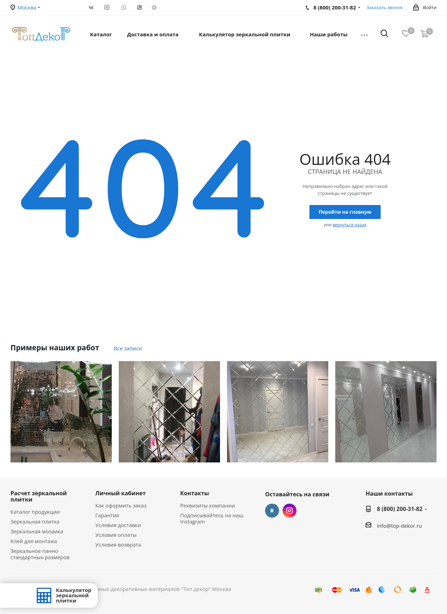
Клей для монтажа (33, 541)
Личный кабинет (120, 493)
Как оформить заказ (120, 505)
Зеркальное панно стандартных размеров (39, 554)
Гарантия (107, 515)
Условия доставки (118, 524)
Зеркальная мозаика (36, 531)
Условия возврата (118, 544)
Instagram (289, 511)
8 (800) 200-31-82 (399, 509)
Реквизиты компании (207, 505)
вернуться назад (349, 225)
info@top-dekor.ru (399, 525)
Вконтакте (272, 511)
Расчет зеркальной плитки (38, 496)
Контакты (194, 493)
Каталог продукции (35, 511)
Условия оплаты (116, 534)
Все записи (128, 348)
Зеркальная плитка (34, 521)
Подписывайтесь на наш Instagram (211, 518)
